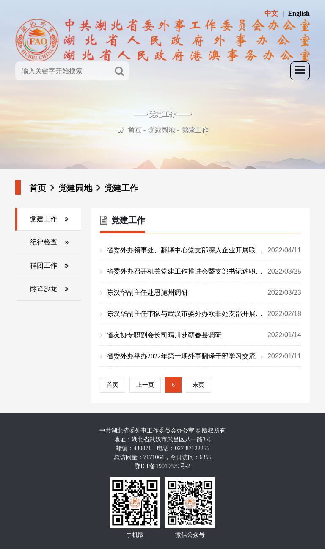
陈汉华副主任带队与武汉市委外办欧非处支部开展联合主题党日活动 (204, 313)
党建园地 (161, 129)
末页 (198, 385)
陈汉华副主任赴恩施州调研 (204, 292)
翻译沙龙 (43, 288)
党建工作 (194, 129)
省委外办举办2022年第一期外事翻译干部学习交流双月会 (204, 356)
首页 (134, 129)
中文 (271, 13)
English (299, 13)
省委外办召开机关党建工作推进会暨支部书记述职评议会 (204, 271)
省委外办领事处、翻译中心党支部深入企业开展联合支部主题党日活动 (204, 250)
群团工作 (43, 265)
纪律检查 (43, 242)
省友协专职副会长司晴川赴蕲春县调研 (204, 335)
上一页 (145, 385)
